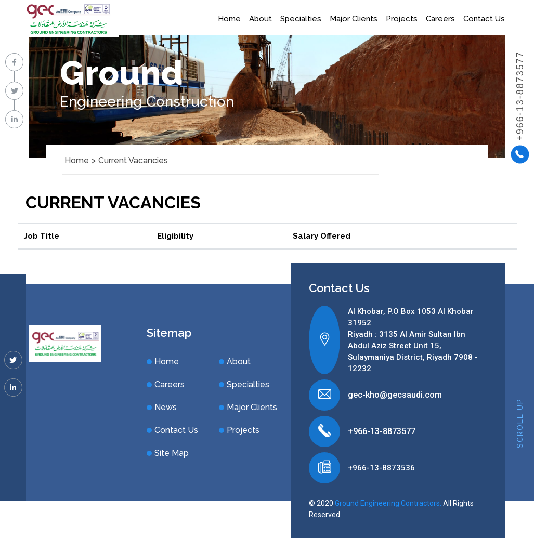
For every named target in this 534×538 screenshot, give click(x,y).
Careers (440, 18)
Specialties (300, 18)
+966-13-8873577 (381, 431)
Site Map (171, 453)
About (260, 18)
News (165, 407)
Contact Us (484, 18)
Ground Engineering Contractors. (388, 503)
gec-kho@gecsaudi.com (395, 395)
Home (229, 18)
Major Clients (353, 18)
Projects (402, 18)
